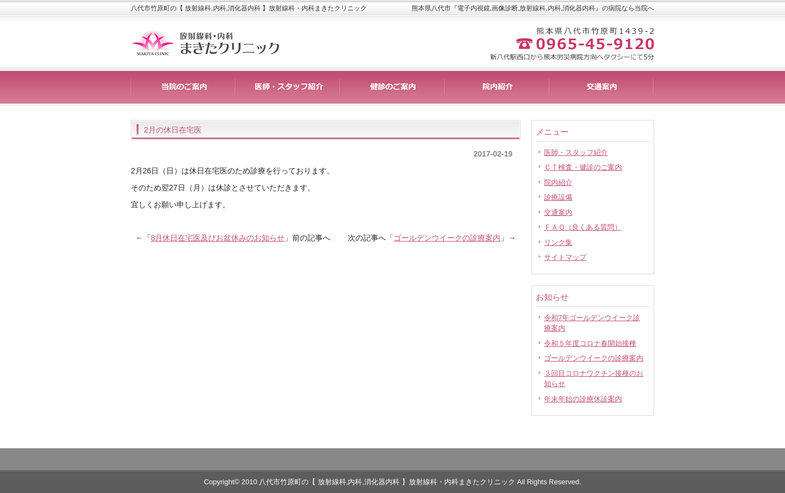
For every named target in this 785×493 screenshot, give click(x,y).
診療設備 (558, 197)
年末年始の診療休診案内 (583, 399)
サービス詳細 (183, 87)
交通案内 (558, 212)
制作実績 (392, 87)
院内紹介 (558, 182)
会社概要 (602, 87)
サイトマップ (565, 257)
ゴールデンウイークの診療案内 (447, 237)
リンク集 (558, 242)
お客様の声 (497, 87)
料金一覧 (287, 87)
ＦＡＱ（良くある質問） (582, 227)
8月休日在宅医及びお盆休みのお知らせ (218, 237)
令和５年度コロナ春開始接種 (590, 343)
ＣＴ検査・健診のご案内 (583, 167)
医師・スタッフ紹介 (576, 152)
